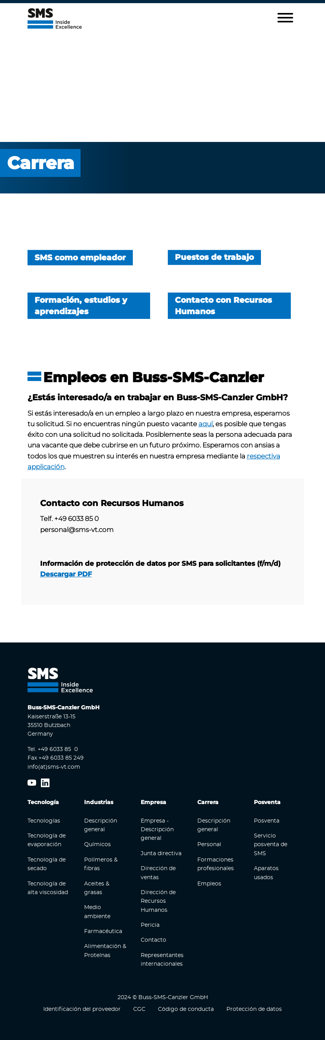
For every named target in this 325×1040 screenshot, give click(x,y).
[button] (285, 18)
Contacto (153, 940)
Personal (209, 844)
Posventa (266, 820)
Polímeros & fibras (101, 864)
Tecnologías (44, 820)
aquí (205, 423)
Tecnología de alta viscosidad (48, 888)
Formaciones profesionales (215, 864)
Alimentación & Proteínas (105, 951)
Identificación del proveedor (82, 1009)
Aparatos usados (266, 873)
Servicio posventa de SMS (270, 844)
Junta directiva (161, 853)
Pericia (150, 925)
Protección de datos (254, 1009)
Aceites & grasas (96, 888)
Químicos (97, 844)
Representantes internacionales (162, 959)
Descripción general (100, 825)
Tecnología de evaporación (47, 840)
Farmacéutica (103, 931)
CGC (139, 1009)
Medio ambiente (97, 912)
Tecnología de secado (47, 864)
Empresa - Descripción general (157, 829)
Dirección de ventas (158, 873)
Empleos (209, 883)
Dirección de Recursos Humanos (158, 901)
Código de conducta (186, 1009)
